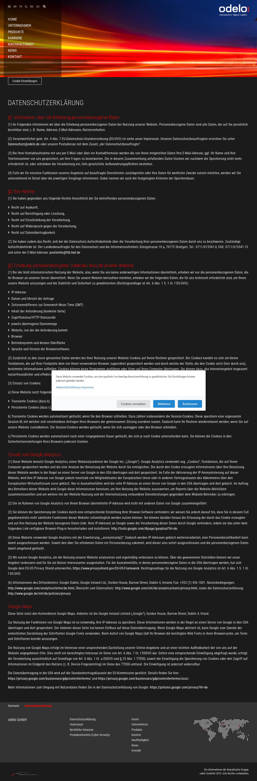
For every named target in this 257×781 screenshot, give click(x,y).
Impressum (88, 387)
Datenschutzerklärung (68, 387)
